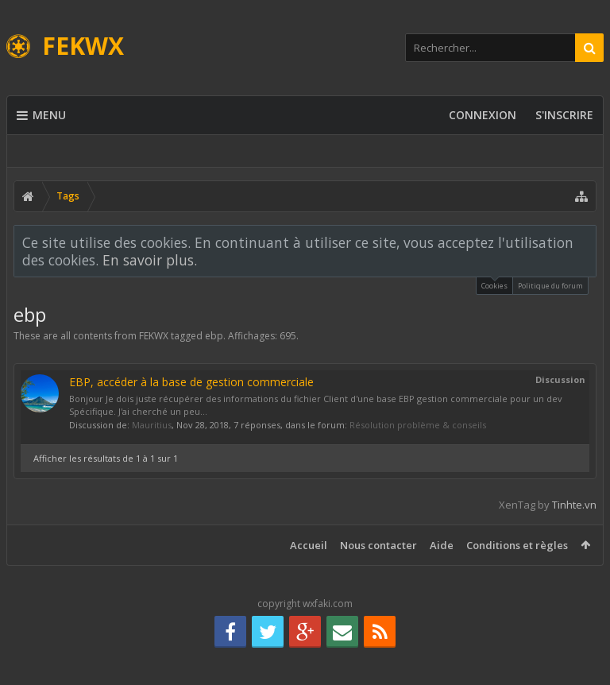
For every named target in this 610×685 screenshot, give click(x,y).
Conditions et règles (517, 545)
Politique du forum (550, 286)
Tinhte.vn (574, 504)
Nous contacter (378, 545)
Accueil (308, 545)
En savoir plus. (149, 259)
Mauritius (152, 425)
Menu (41, 115)
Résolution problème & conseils (417, 425)
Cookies (494, 284)
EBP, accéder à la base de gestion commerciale (191, 381)
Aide (442, 545)
